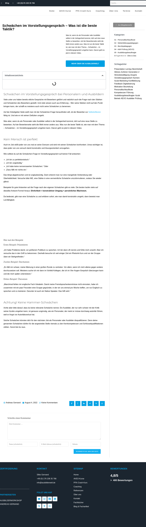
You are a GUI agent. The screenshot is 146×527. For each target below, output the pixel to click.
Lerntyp (128, 69)
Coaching (100, 11)
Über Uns (113, 11)
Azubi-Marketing (121, 81)
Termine (126, 11)
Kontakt (138, 11)
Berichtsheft (137, 69)
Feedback (118, 84)
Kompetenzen (120, 93)
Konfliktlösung (134, 81)
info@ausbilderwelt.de (46, 483)
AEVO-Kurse (65, 11)
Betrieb (117, 98)
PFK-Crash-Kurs (83, 11)
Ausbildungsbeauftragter (124, 95)
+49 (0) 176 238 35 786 (46, 479)
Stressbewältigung (122, 75)
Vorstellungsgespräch (123, 78)
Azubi (137, 95)
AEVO (123, 98)
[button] (102, 75)
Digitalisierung (129, 84)
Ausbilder (130, 98)
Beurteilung (128, 87)
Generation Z (133, 72)
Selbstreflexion (94, 112)
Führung (130, 93)
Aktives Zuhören (121, 72)
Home (52, 11)
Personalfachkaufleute (123, 90)
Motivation (118, 87)
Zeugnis (133, 75)
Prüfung (138, 98)
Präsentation (119, 69)
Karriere (136, 78)
